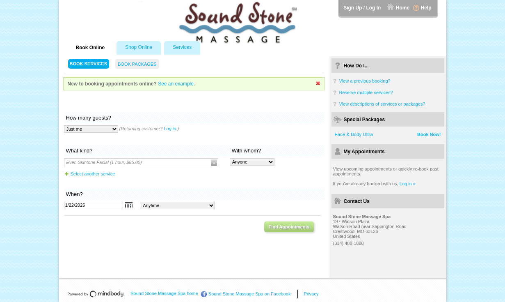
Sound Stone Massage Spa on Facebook (249, 293)
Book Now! (429, 134)
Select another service (93, 173)
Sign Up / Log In (362, 8)
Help (425, 8)
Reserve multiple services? (366, 92)
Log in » (408, 183)
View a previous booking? (365, 80)
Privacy (311, 293)
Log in (170, 128)
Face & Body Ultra (354, 134)
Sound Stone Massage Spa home (164, 293)
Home (402, 8)
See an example (176, 84)
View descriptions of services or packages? (382, 103)
